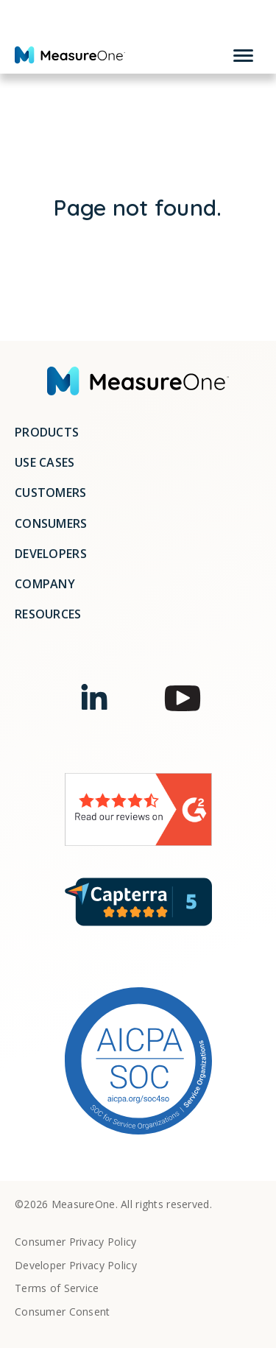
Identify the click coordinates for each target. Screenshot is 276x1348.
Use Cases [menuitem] (45, 462)
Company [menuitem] (45, 584)
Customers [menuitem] (51, 492)
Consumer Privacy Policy (76, 1242)
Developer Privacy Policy (76, 1266)
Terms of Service (57, 1288)
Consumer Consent (62, 1312)
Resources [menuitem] (48, 614)
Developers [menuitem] (51, 554)
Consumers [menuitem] (51, 523)
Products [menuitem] (47, 432)
